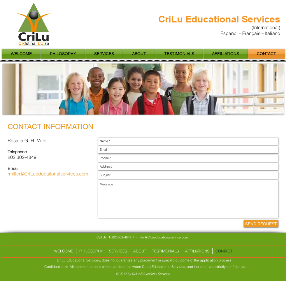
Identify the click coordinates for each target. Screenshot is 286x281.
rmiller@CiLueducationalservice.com (162, 237)
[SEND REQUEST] (261, 223)
